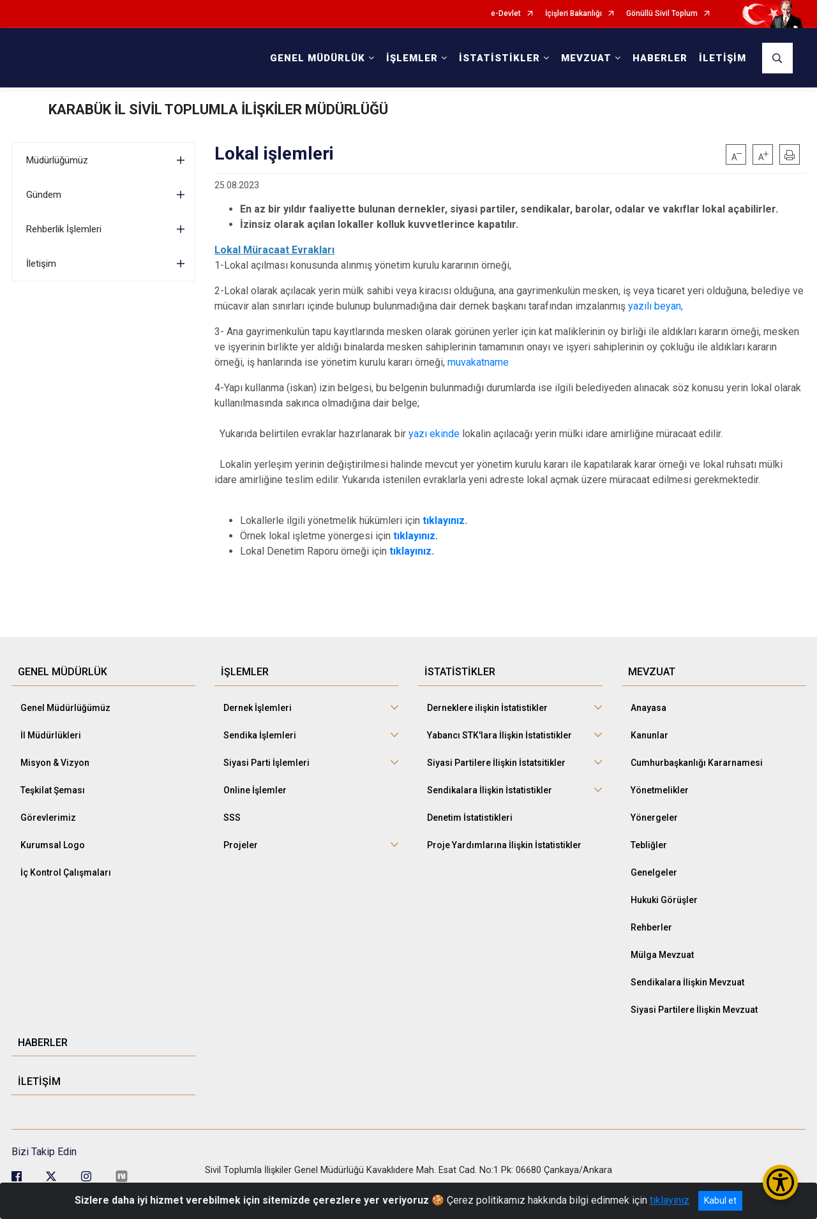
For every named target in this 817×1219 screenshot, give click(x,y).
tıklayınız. (415, 536)
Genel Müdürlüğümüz (65, 708)
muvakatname (478, 362)
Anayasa (648, 708)
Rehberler (651, 927)
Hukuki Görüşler (664, 900)
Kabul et (720, 1200)
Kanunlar (649, 735)
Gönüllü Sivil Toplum (662, 14)
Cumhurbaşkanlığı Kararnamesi (697, 763)
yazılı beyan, (654, 306)
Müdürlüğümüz (57, 160)
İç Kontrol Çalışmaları (65, 872)
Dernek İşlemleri (257, 708)
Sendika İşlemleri (259, 735)
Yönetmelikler (660, 790)
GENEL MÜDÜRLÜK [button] (317, 58)
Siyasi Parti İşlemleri (266, 763)
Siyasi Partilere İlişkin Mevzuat (694, 1010)
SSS (232, 817)
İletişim (41, 263)
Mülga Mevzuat (662, 955)
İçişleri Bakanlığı (573, 14)
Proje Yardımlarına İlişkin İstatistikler (504, 845)
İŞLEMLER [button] (412, 58)
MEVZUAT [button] (586, 58)
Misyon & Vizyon (54, 763)
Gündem (43, 194)
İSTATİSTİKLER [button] (499, 58)
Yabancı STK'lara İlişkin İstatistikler (499, 735)
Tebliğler (649, 845)
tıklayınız (669, 1200)
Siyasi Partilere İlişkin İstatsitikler (496, 763)
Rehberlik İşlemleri (63, 229)
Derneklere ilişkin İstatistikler (487, 708)
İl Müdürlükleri (50, 735)
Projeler (240, 845)
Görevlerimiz (48, 817)
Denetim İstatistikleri (470, 817)
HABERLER (660, 58)
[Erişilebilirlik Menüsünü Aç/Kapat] (780, 1182)
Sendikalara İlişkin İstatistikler (489, 790)
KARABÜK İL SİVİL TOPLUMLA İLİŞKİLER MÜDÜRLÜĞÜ (218, 109)
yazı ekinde (434, 434)
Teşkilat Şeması (52, 790)
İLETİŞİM (722, 58)
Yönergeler (654, 817)
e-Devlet (506, 14)
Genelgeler (654, 872)
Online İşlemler (255, 790)
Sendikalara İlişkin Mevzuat (687, 982)
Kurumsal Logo (52, 845)
